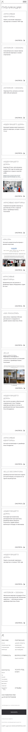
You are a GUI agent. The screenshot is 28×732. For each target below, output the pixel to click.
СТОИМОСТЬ (6, 655)
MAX (4, 688)
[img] (14, 256)
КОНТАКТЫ (6, 670)
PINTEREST (4, 688)
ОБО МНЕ (5, 640)
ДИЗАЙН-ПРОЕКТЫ (20, 643)
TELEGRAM (4, 679)
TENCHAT (4, 685)
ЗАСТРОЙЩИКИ (19, 649)
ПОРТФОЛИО (20, 640)
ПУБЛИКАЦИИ (5, 647)
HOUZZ (3, 677)
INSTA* (3, 672)
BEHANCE (4, 683)
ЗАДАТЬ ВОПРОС (19, 658)
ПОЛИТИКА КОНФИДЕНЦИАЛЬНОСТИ (11, 722)
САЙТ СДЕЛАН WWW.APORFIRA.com (14, 726)
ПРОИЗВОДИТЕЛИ (19, 647)
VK (2, 675)
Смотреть (18, 40)
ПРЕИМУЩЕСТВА (6, 645)
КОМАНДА (4, 649)
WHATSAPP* (5, 681)
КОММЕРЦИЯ (18, 645)
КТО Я (3, 643)
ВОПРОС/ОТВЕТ (20, 655)
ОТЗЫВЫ (18, 688)
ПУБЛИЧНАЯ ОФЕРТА (7, 718)
